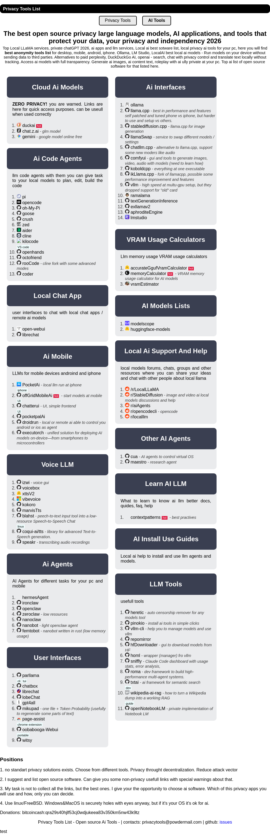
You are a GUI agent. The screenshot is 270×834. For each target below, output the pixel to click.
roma (135, 671)
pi (23, 197)
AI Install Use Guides (166, 539)
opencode (31, 202)
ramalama (140, 195)
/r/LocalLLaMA (144, 389)
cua (134, 456)
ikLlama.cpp (142, 174)
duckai (28, 125)
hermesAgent (35, 597)
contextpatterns (145, 517)
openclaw (31, 608)
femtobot (30, 631)
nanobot (30, 625)
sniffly (136, 661)
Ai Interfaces (166, 87)
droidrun (30, 422)
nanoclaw (31, 619)
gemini (28, 136)
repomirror (140, 639)
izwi (26, 482)
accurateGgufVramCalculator (158, 268)
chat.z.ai (30, 131)
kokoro (28, 504)
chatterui (30, 406)
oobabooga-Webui (40, 729)
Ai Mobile (57, 356)
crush (27, 219)
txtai (134, 682)
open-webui (33, 329)
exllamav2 (140, 206)
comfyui (138, 158)
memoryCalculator (148, 273)
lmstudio (138, 217)
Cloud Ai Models (57, 87)
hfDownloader (144, 644)
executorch (33, 432)
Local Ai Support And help (165, 351)
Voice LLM (57, 464)
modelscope (142, 324)
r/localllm (139, 417)
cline (26, 236)
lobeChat (31, 697)
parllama (30, 675)
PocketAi (30, 385)
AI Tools (156, 20)
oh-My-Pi (31, 208)
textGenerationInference (154, 201)
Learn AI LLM (165, 483)
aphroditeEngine (146, 212)
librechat (30, 334)
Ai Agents (57, 564)
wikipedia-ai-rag (145, 693)
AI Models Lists (166, 305)
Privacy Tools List (21, 9)
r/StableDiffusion (146, 395)
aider (27, 230)
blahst (28, 516)
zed (25, 224)
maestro (138, 462)
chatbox (30, 686)
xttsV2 (28, 493)
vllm (134, 185)
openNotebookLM (147, 708)
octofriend (31, 257)
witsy (27, 740)
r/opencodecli (143, 411)
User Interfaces (57, 657)
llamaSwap (141, 137)
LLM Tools (166, 584)
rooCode (30, 263)
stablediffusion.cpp (148, 126)
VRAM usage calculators (166, 239)
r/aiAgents (140, 405)
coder (27, 274)
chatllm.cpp (141, 147)
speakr (28, 542)
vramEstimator (144, 284)
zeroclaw (30, 614)
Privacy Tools (118, 20)
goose (28, 213)
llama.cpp (139, 110)
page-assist (33, 719)
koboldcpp (140, 168)
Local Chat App (57, 295)
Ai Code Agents (57, 158)
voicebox (30, 488)
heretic (137, 612)
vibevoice (31, 499)
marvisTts (31, 510)
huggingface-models (150, 329)
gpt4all (28, 702)
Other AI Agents (166, 438)
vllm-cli (137, 628)
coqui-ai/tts (32, 531)
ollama (136, 105)
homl (135, 655)
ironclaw (30, 603)
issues (226, 822)
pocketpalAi (33, 416)
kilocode (30, 241)
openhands (33, 252)
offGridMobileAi (37, 395)
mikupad (30, 708)
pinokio (137, 623)
